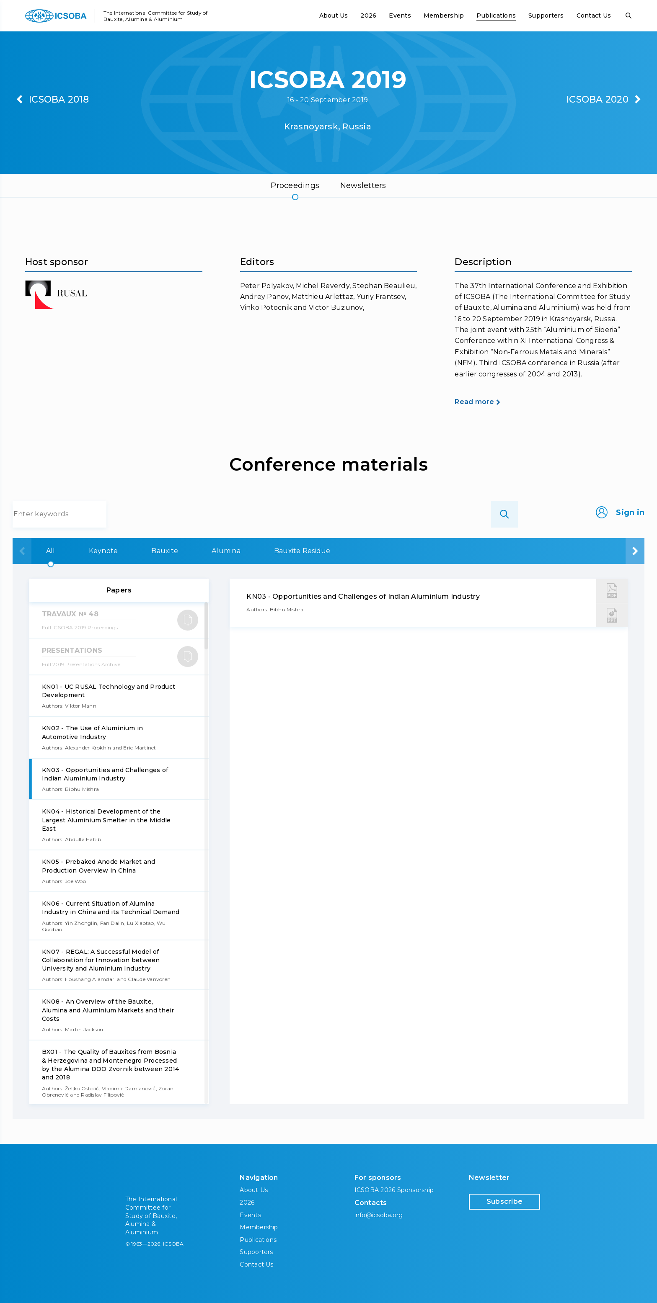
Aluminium (596, 551)
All (47, 551)
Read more (474, 402)
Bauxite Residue (403, 551)
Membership (444, 15)
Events (400, 15)
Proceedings (295, 185)
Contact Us (594, 15)
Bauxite (213, 551)
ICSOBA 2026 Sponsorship (394, 1190)
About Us (333, 15)
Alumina (301, 551)
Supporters (546, 15)
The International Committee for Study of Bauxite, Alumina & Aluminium (155, 16)
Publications (496, 15)
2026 (368, 15)
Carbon (504, 551)
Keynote (126, 551)
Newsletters (363, 185)
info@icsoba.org (378, 1215)
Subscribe (504, 1201)
